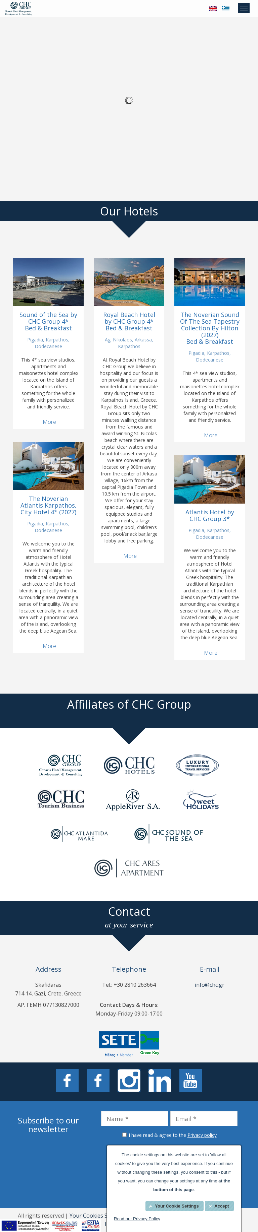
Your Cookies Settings (97, 1215)
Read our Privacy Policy (137, 1218)
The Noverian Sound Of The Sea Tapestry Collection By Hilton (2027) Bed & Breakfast (210, 328)
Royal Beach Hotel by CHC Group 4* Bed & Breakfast (129, 321)
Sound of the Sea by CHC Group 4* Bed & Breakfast (48, 321)
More (49, 422)
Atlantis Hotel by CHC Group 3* (209, 515)
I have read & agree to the (173, 1135)
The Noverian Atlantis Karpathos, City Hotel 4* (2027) (48, 505)
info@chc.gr (209, 984)
